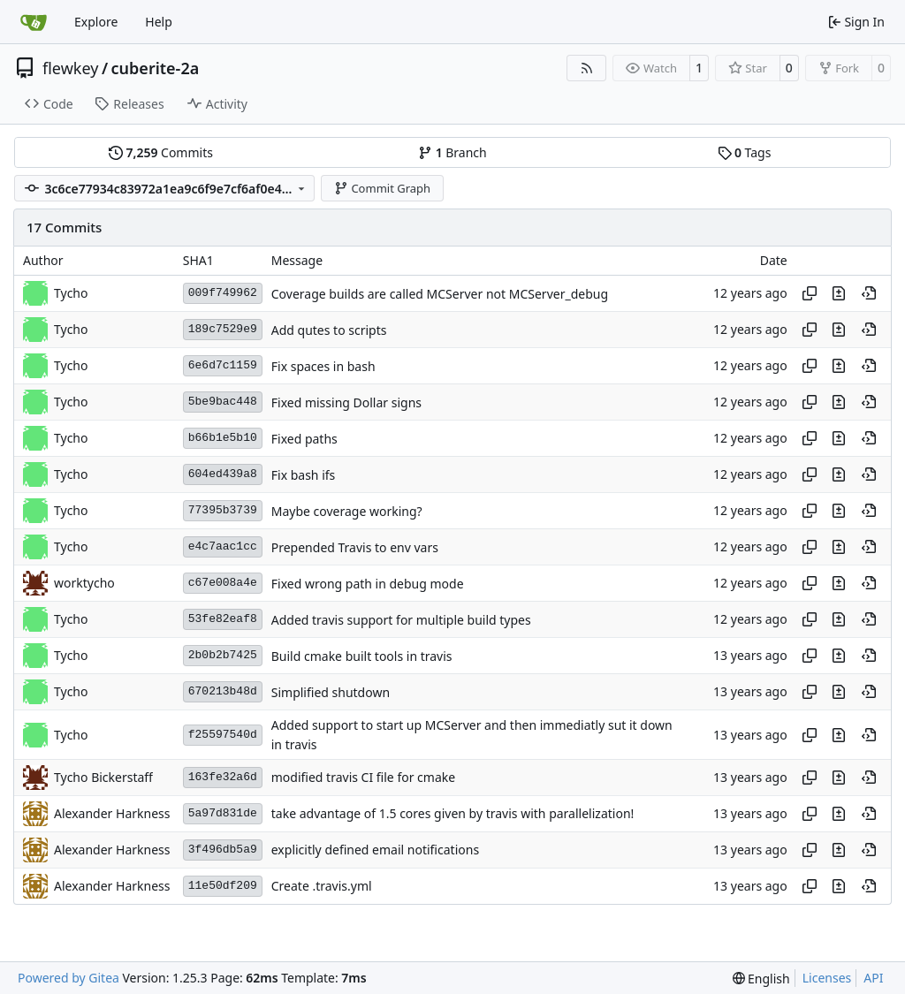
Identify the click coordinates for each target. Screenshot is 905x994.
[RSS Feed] (587, 68)
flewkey (70, 68)
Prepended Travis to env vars (354, 547)
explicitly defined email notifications (375, 850)
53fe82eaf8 (222, 619)
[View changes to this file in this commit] (838, 293)
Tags (745, 152)
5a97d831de (222, 813)
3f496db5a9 (222, 849)
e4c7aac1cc (222, 546)
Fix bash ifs (303, 475)
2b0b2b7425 (222, 655)
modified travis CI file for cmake (363, 778)
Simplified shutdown (330, 692)
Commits (161, 152)
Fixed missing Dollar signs (346, 402)
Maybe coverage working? (346, 511)
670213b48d (222, 691)
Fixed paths (304, 438)
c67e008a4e (222, 582)
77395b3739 (222, 510)
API (873, 977)
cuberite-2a (155, 68)
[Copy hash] (809, 293)
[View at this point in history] (869, 293)
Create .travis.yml (321, 886)
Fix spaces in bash (323, 366)
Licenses (827, 977)
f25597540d (222, 734)
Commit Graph (382, 188)
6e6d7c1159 (222, 365)
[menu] (761, 978)
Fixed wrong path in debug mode (367, 583)
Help (158, 21)
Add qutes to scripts (329, 330)
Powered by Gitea (68, 977)
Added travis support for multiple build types (401, 619)
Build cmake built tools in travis (361, 656)
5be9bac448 (222, 401)
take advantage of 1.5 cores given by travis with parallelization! (453, 814)
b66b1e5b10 (222, 437)
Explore (96, 21)
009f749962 (222, 293)
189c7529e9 (222, 329)
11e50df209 (222, 885)
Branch (452, 152)
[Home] (33, 22)
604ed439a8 (222, 474)
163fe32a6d (222, 777)
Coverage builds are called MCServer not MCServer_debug (439, 293)
